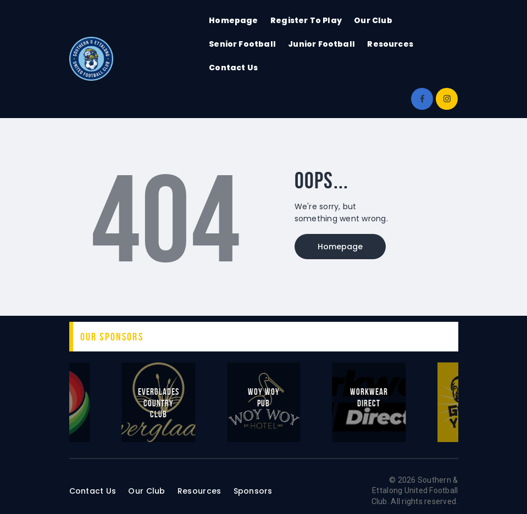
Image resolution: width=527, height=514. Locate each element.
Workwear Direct (369, 397)
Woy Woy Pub (264, 397)
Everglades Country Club (158, 402)
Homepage (340, 246)
